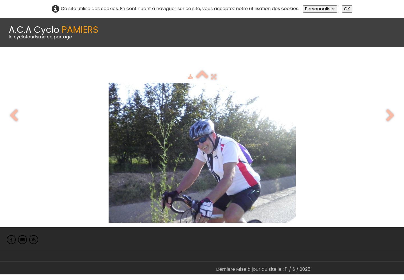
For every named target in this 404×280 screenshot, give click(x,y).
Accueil (12, 61)
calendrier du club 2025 (83, 61)
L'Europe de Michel (307, 61)
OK (347, 9)
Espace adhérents (191, 61)
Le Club (37, 61)
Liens (273, 61)
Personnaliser (320, 9)
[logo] (53, 32)
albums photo (241, 61)
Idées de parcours (140, 61)
